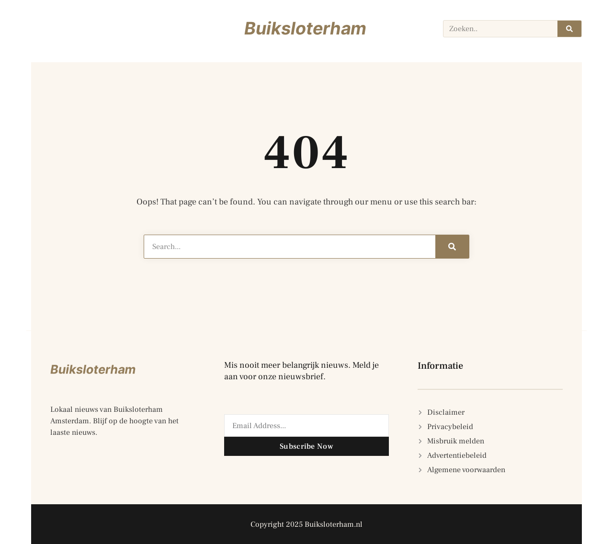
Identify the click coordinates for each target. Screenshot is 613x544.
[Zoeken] (569, 29)
